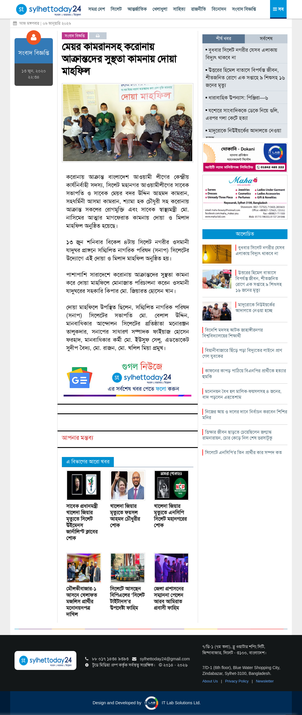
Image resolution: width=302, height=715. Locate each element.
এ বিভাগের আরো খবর (87, 461)
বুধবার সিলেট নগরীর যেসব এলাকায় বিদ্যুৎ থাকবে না (241, 54)
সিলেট (116, 9)
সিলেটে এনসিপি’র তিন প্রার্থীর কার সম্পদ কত (243, 452)
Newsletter (265, 681)
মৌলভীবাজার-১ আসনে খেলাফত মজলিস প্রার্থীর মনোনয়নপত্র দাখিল (81, 601)
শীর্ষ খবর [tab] (223, 38)
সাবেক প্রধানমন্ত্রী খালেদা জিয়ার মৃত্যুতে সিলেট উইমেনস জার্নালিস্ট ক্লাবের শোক (82, 522)
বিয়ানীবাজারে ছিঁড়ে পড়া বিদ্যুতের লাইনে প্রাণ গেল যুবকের (242, 353)
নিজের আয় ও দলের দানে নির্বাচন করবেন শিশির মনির (244, 415)
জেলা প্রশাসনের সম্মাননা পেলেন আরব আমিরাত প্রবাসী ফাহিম (169, 598)
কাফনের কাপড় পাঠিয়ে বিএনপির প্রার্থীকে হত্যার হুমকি (244, 374)
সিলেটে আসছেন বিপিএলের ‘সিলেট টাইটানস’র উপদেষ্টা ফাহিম (127, 598)
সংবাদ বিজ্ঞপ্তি (244, 9)
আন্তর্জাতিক (137, 9)
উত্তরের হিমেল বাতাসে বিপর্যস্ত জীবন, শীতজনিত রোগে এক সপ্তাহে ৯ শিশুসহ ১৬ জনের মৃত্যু (245, 77)
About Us (210, 681)
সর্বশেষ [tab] (266, 38)
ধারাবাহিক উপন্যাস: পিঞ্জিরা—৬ (237, 97)
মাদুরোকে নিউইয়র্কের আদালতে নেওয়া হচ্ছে (243, 134)
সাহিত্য (179, 9)
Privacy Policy (237, 681)
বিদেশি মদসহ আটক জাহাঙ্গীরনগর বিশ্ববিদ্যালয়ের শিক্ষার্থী (232, 333)
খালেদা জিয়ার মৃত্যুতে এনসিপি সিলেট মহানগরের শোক (170, 516)
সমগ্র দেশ (96, 9)
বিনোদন (219, 9)
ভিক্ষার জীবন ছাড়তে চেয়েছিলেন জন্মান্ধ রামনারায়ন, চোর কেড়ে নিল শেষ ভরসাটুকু (237, 435)
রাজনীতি (198, 9)
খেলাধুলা (159, 9)
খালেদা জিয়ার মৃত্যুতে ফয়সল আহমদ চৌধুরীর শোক (125, 516)
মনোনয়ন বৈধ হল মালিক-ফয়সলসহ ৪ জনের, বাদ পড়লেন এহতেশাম (241, 394)
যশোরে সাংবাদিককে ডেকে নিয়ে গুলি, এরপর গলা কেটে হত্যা (242, 114)
